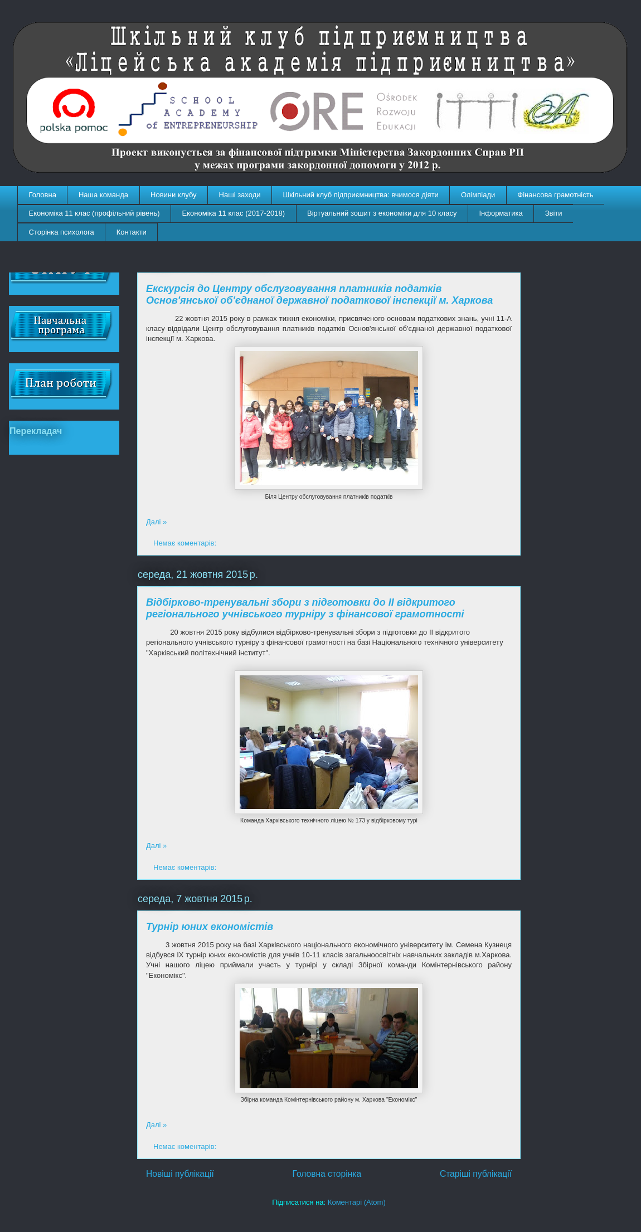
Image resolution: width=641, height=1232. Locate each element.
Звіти (553, 213)
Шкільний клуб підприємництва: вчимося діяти (361, 195)
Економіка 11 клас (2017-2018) (233, 213)
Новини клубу (173, 195)
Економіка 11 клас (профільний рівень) (94, 213)
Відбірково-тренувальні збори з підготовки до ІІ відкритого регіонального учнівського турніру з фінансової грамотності (305, 608)
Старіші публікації (476, 1174)
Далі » (156, 522)
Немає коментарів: (185, 543)
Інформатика (500, 213)
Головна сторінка (327, 1174)
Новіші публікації (180, 1174)
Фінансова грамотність (555, 195)
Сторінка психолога (61, 232)
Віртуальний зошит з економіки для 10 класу (382, 213)
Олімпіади (478, 195)
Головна (42, 195)
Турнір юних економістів (209, 926)
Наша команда (103, 195)
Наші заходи (240, 195)
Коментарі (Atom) (357, 1202)
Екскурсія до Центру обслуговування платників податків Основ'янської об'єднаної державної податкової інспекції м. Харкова (319, 294)
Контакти (131, 232)
